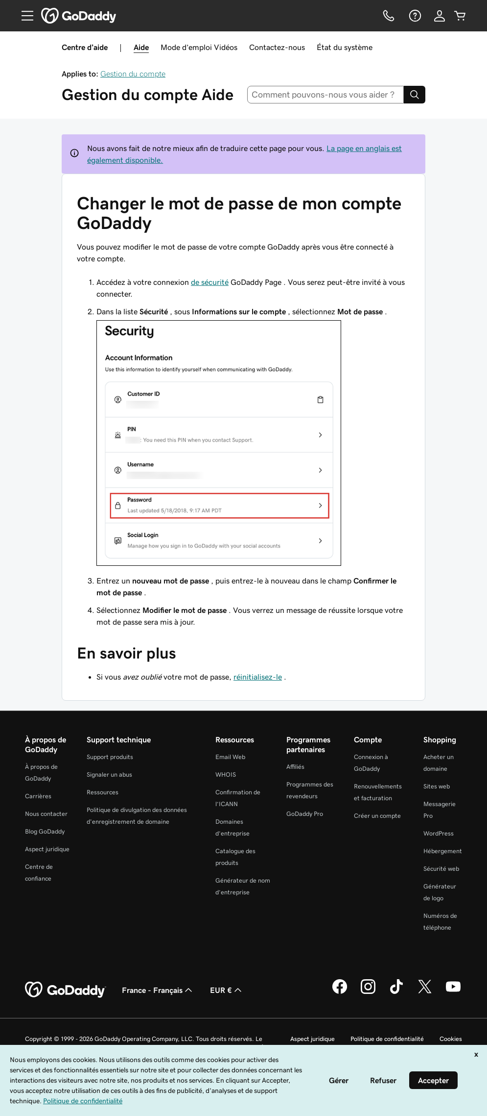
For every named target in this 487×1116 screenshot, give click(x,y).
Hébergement (442, 851)
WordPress (438, 833)
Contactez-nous (277, 47)
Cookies (451, 1039)
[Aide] (414, 15)
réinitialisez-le (257, 677)
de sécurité (210, 282)
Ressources (102, 792)
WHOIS (225, 774)
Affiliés (295, 766)
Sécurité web (441, 868)
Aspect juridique (47, 849)
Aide (141, 47)
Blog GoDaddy (45, 831)
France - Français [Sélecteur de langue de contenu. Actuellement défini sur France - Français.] (158, 990)
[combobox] (325, 94)
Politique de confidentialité (387, 1039)
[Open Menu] (23, 16)
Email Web (230, 757)
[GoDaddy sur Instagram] (368, 992)
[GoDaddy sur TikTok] (396, 992)
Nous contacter (46, 814)
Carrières (38, 796)
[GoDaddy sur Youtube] (453, 992)
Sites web (436, 786)
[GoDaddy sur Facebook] (339, 992)
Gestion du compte (132, 73)
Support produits (110, 757)
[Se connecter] (439, 15)
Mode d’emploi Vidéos (199, 47)
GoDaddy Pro (304, 814)
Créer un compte (377, 815)
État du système (344, 47)
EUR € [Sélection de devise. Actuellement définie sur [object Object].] (227, 990)
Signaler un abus (109, 774)
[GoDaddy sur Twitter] (425, 992)
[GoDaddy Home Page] (65, 990)
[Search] (414, 94)
